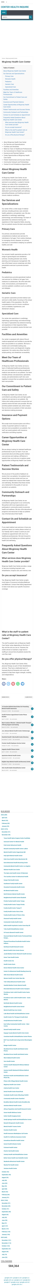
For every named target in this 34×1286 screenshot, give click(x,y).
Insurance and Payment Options (13, 102)
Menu (3, 12)
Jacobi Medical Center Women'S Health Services (18, 954)
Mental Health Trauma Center (12, 1126)
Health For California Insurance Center (15, 1137)
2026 (4, 815)
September (6, 1174)
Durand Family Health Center (12, 1029)
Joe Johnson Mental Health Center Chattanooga (16, 731)
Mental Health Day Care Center (13, 1010)
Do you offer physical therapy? (15, 135)
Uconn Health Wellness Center (12, 1112)
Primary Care (9, 76)
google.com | (9, 1278)
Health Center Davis (9, 964)
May (4, 1186)
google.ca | (25, 1278)
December (6, 832)
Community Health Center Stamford (14, 1098)
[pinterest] (13, 684)
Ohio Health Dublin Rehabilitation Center (13, 768)
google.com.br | (25, 1282)
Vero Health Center (9, 1061)
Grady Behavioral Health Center (13, 1020)
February (6, 823)
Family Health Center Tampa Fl (13, 908)
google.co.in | (18, 1280)
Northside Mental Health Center (13, 1003)
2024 (4, 1200)
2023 (4, 1237)
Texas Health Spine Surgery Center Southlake (17, 838)
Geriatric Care (9, 84)
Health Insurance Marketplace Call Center (16, 1133)
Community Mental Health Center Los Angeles (17, 866)
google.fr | (7, 1282)
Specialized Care (10, 87)
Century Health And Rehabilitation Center (16, 1154)
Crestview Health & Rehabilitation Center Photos (18, 1036)
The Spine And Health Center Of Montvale (16, 873)
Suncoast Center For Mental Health (14, 841)
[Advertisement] (17, 39)
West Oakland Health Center (12, 1058)
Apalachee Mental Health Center (11, 755)
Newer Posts (5, 697)
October (5, 1172)
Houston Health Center (10, 1130)
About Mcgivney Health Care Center (14, 71)
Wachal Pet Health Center (11, 1165)
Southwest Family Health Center (13, 883)
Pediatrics (8, 81)
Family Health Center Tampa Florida (14, 904)
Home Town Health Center (11, 957)
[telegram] (22, 684)
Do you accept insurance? (13, 127)
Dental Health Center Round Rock (13, 1091)
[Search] (15, 17)
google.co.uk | (17, 1278)
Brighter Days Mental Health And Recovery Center (16, 761)
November (6, 834)
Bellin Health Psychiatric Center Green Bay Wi (17, 925)
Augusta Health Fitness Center (10, 749)
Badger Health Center (10, 1045)
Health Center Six (9, 961)
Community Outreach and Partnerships (15, 112)
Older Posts (28, 697)
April (4, 817)
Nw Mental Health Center (11, 890)
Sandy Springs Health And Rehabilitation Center (17, 1119)
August (5, 1177)
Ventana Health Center (10, 1168)
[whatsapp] (18, 684)
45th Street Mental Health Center (13, 975)
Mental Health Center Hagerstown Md (14, 852)
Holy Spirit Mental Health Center (13, 855)
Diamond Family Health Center (12, 918)
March (5, 820)
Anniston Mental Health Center (13, 1105)
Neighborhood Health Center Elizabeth (15, 897)
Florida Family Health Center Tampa (14, 901)
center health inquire (15, 7)
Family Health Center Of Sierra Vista (14, 915)
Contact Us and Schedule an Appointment (16, 115)
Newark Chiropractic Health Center (14, 1123)
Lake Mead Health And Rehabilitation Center (16, 1013)
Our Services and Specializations (13, 73)
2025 (4, 829)
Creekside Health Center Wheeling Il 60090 (16, 1095)
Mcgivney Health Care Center (12, 1084)
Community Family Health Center (13, 922)
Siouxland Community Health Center (14, 887)
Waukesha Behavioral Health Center (14, 1161)
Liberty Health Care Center (11, 1088)
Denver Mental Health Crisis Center (14, 968)
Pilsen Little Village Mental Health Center (16, 1081)
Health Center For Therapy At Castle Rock (16, 1017)
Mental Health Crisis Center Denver (14, 950)
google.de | (26, 1280)
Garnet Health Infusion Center (12, 1144)
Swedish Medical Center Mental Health (15, 985)
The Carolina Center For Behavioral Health (16, 876)
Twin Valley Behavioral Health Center (14, 981)
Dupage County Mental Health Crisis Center (16, 1033)
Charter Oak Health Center (11, 1151)
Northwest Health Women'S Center (14, 947)
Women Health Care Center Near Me (14, 978)
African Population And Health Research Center (17, 1109)
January (5, 826)
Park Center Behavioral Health (12, 845)
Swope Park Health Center (11, 880)
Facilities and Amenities (11, 89)
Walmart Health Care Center (12, 869)
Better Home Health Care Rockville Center (16, 1158)
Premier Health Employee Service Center (13, 743)
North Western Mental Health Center (14, 894)
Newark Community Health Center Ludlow (16, 848)
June (4, 1183)
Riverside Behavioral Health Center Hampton (17, 988)
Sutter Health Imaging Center (12, 1116)
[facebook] (4, 684)
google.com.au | (9, 1280)
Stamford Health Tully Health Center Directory (15, 737)
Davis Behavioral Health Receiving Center (16, 862)
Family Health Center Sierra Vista (13, 911)
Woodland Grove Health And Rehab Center (16, 1054)
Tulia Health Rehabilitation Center (14, 929)
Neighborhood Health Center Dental (14, 1006)
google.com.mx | (17, 1284)
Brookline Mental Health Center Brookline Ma (17, 1102)
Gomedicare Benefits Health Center (14, 1140)
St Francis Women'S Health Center (13, 932)
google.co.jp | (15, 1282)
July (4, 1180)
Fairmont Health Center (10, 1147)
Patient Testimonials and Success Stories (16, 109)
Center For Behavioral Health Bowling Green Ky (17, 971)
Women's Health (10, 79)
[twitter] (8, 684)
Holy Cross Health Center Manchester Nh (15, 859)
